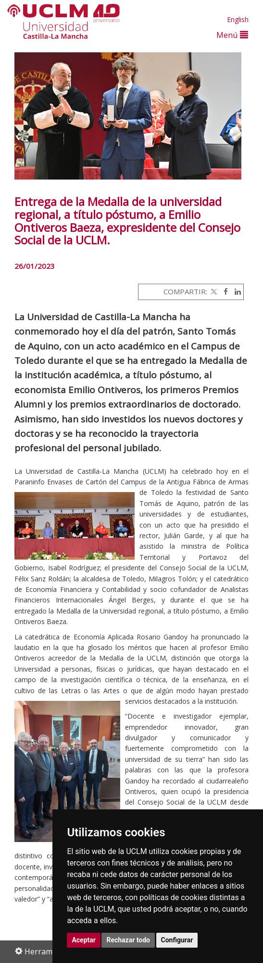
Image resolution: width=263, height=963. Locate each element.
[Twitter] (213, 291)
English (238, 19)
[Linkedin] (235, 291)
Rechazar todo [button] (128, 940)
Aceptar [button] (84, 940)
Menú (232, 34)
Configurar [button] (177, 940)
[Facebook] (223, 291)
